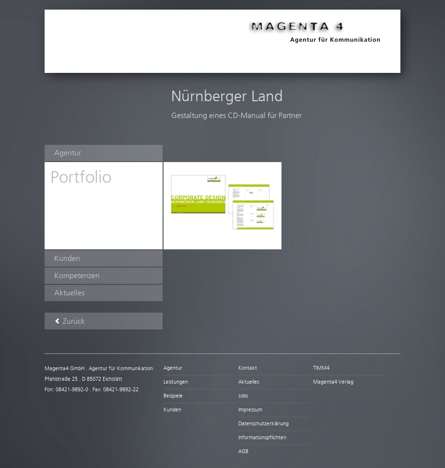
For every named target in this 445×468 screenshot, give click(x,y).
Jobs (243, 396)
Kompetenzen (77, 275)
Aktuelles (69, 292)
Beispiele (173, 396)
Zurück (69, 321)
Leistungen (176, 382)
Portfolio (80, 177)
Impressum (250, 410)
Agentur (67, 152)
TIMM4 (321, 368)
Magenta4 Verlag (333, 382)
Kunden (67, 258)
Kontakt (247, 368)
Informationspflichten (262, 437)
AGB (243, 451)
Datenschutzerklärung (263, 424)
